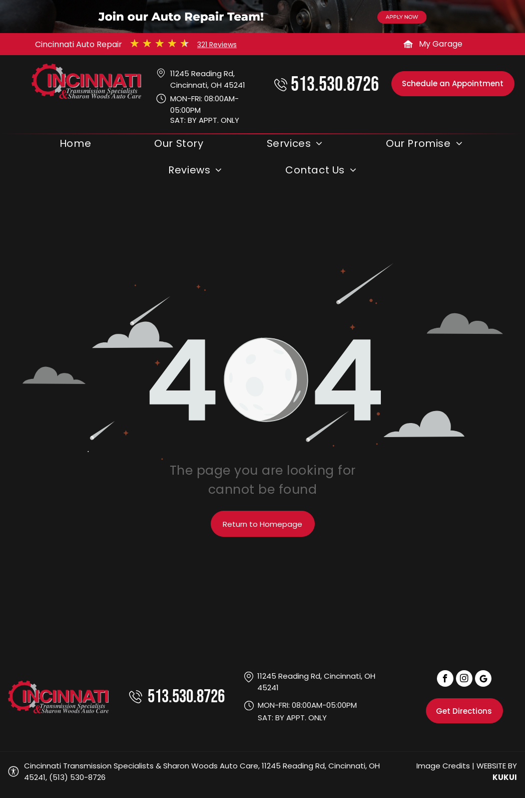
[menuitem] (77, 146)
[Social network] (483, 679)
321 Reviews (217, 45)
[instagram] (464, 679)
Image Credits (443, 765)
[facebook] (445, 679)
